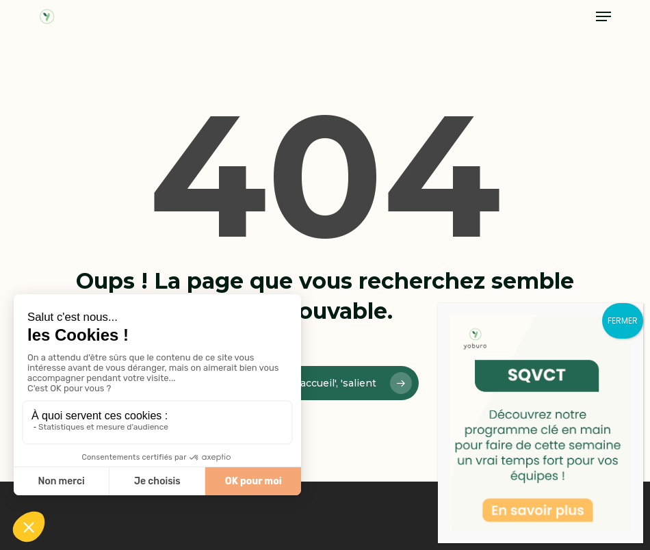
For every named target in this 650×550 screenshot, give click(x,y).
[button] (603, 16)
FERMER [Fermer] (623, 320)
